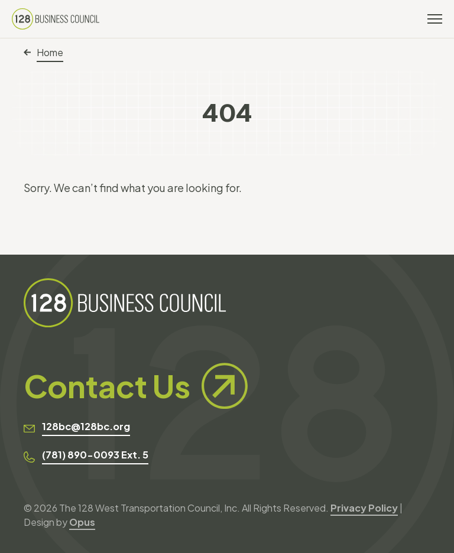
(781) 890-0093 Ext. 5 (95, 454)
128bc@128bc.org (86, 426)
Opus (82, 522)
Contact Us (136, 386)
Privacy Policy (364, 508)
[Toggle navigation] (434, 19)
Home (43, 52)
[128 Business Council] (55, 19)
